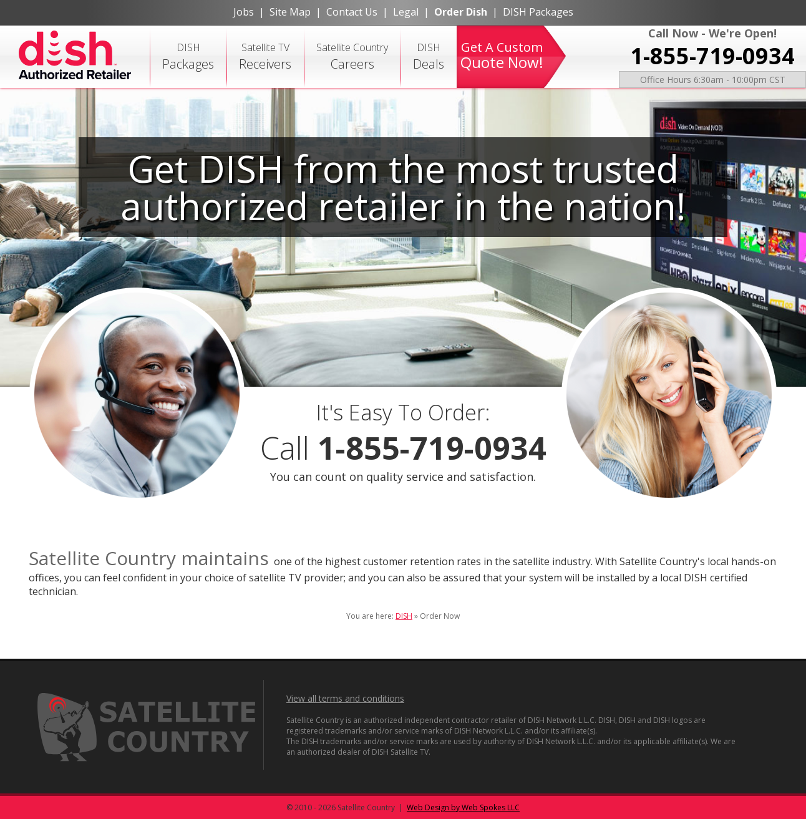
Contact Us (351, 12)
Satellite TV (265, 56)
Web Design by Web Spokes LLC (463, 807)
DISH (188, 56)
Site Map (290, 12)
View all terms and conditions (345, 698)
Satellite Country (352, 56)
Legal (406, 12)
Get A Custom (501, 55)
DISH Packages (538, 12)
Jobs (243, 12)
